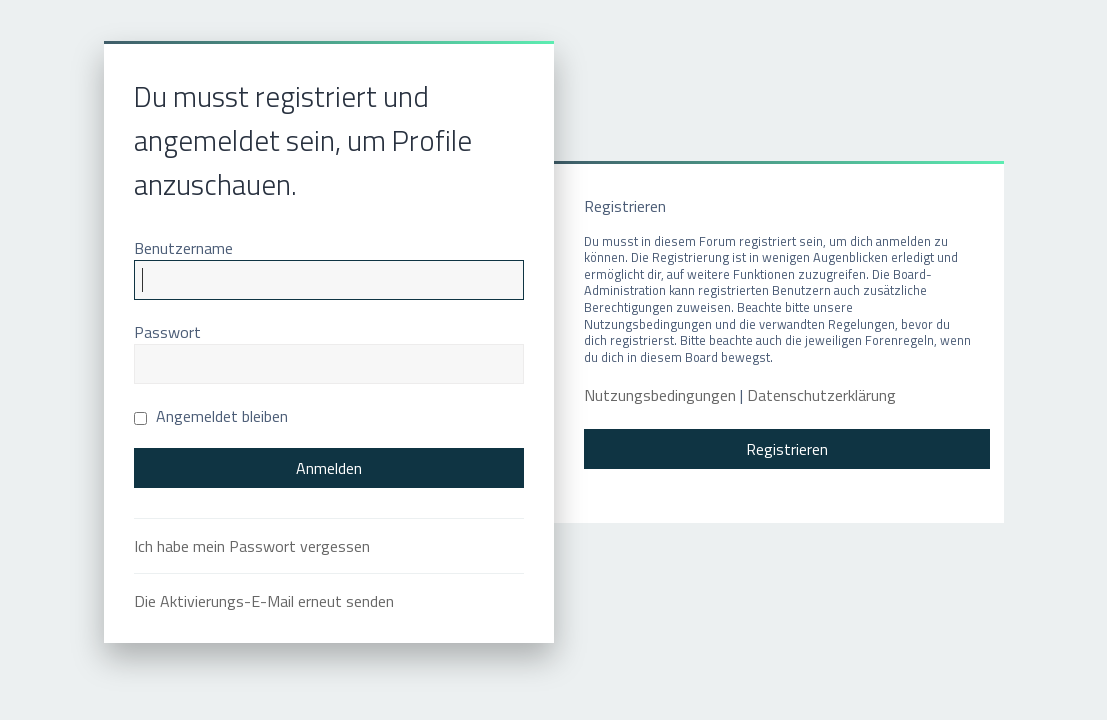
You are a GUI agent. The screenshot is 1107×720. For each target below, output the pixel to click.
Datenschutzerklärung (821, 395)
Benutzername (183, 248)
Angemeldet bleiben (211, 416)
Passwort (167, 332)
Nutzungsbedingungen (660, 395)
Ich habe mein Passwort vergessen (252, 546)
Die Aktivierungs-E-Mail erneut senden (264, 601)
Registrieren (787, 449)
